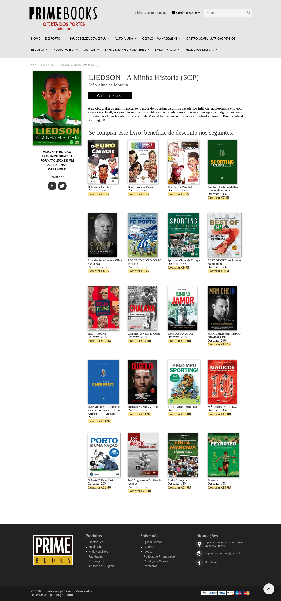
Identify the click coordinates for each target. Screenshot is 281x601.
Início (33, 65)
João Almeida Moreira (108, 85)
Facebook (211, 562)
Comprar (109, 96)
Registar (162, 12)
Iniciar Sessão (144, 12)
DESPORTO (47, 65)
